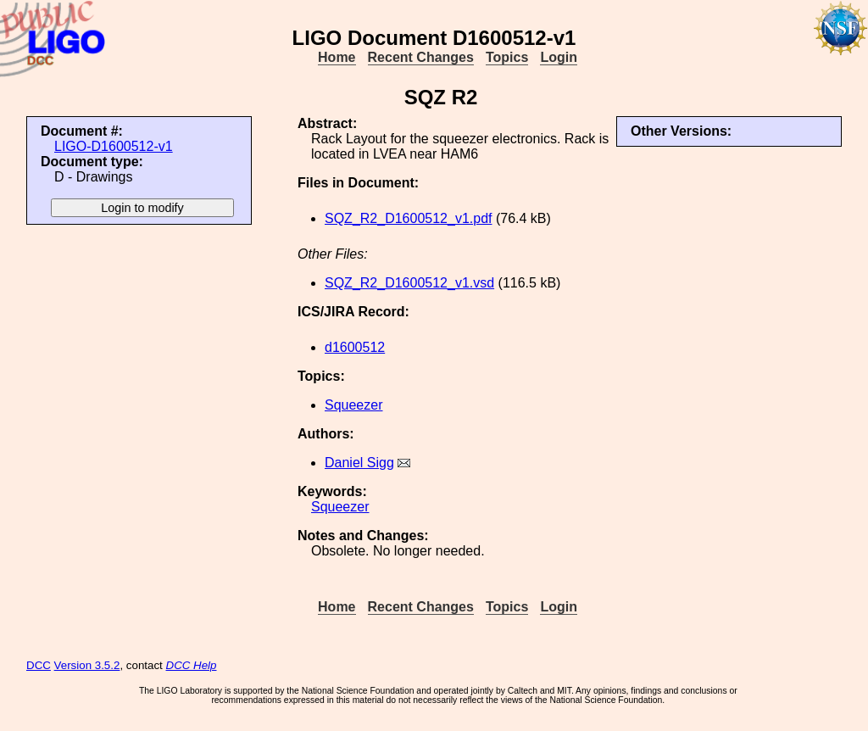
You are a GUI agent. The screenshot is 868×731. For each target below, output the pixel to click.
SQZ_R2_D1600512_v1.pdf (408, 218)
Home (336, 57)
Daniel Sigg (359, 462)
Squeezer (354, 405)
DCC (38, 665)
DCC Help (191, 665)
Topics (507, 57)
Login (558, 57)
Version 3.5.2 (87, 665)
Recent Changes (421, 57)
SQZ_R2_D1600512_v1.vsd (409, 283)
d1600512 (355, 347)
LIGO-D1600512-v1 (113, 146)
